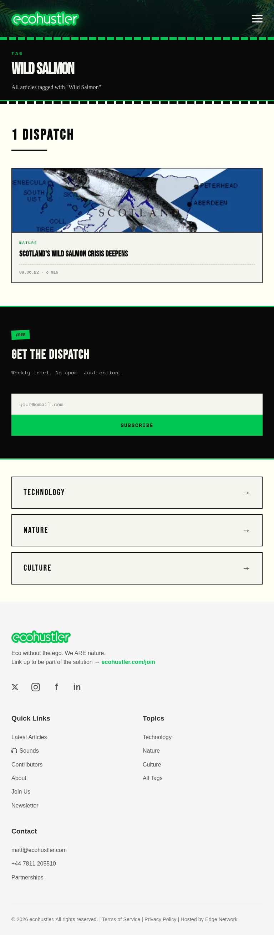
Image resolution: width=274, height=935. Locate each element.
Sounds (25, 751)
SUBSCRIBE (137, 425)
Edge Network (221, 919)
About (18, 778)
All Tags (153, 778)
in (77, 687)
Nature (151, 751)
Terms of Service (121, 919)
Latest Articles (29, 737)
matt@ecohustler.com (39, 850)
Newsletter (25, 805)
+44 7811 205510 (33, 864)
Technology (157, 737)
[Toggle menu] (257, 18)
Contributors (26, 765)
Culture (152, 765)
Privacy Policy (160, 919)
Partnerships (27, 877)
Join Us (20, 792)
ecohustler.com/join (128, 662)
